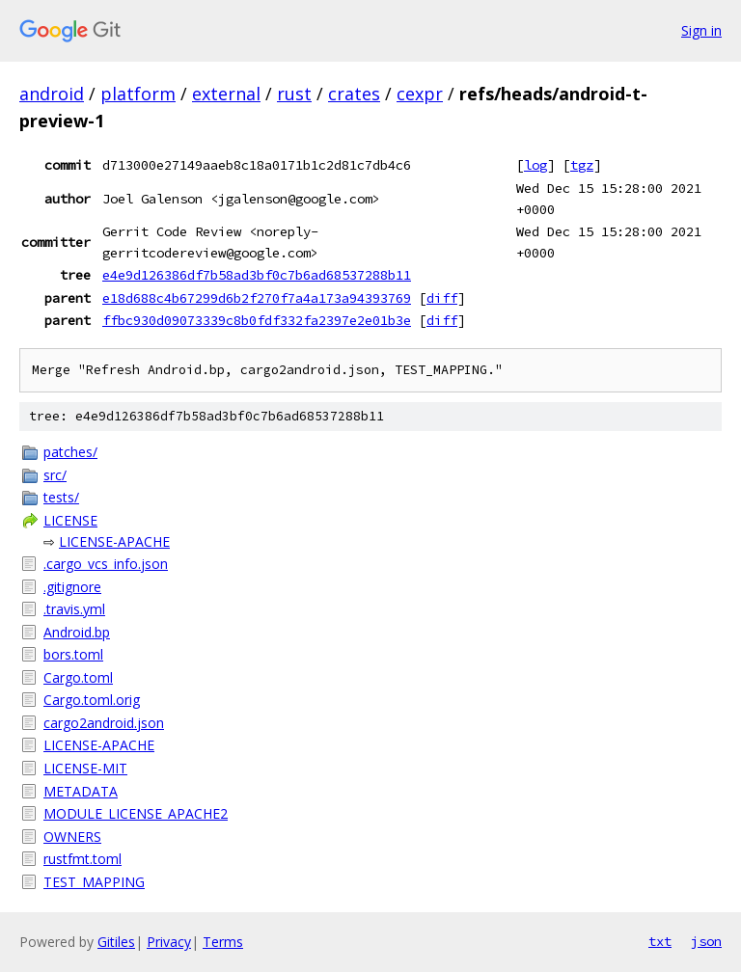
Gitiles (116, 941)
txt (660, 941)
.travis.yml (74, 609)
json (706, 941)
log (535, 165)
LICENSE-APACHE (114, 541)
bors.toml (73, 654)
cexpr (420, 93)
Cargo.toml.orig (91, 699)
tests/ (61, 497)
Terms (223, 941)
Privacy (169, 941)
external (226, 93)
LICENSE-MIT (85, 768)
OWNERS (72, 836)
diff (441, 298)
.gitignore (72, 587)
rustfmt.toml (82, 859)
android (51, 93)
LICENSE (70, 520)
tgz (581, 165)
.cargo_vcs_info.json (105, 563)
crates (354, 93)
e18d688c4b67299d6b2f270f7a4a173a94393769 (256, 298)
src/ (55, 475)
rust (294, 93)
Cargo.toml (78, 677)
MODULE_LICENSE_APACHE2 (135, 813)
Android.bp (76, 632)
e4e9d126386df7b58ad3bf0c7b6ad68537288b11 (256, 275)
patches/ (70, 452)
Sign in (701, 30)
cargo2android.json (103, 723)
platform (138, 93)
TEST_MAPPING (94, 882)
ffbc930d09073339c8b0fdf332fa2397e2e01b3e (256, 320)
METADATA (80, 791)
